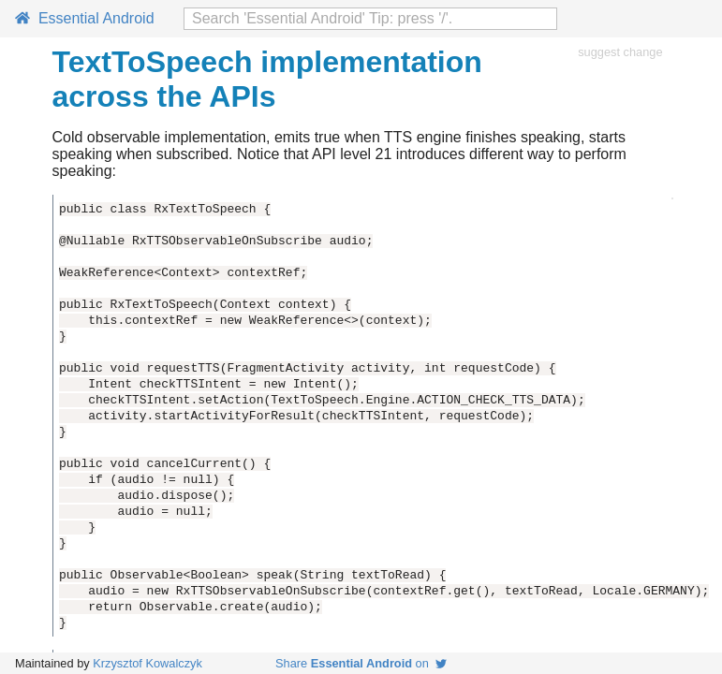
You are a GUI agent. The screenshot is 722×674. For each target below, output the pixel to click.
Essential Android (85, 18)
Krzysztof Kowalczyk (147, 663)
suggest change (620, 52)
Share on (361, 663)
